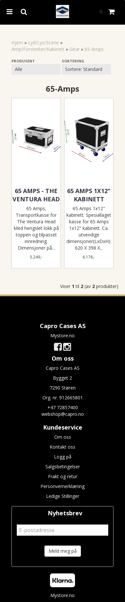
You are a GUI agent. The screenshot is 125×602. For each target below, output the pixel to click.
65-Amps (94, 49)
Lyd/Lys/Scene (43, 42)
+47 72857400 (62, 407)
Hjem (17, 42)
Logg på (62, 457)
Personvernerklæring (62, 486)
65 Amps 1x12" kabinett (89, 195)
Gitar (74, 49)
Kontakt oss (62, 447)
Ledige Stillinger (62, 496)
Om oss (62, 437)
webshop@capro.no (62, 414)
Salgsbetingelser (62, 466)
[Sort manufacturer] (36, 69)
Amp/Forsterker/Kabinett (38, 49)
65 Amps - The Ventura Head (36, 195)
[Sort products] (86, 69)
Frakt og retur (62, 476)
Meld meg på (63, 551)
